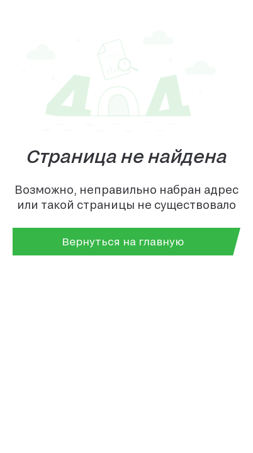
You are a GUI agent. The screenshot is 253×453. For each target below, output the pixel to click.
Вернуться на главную (123, 241)
